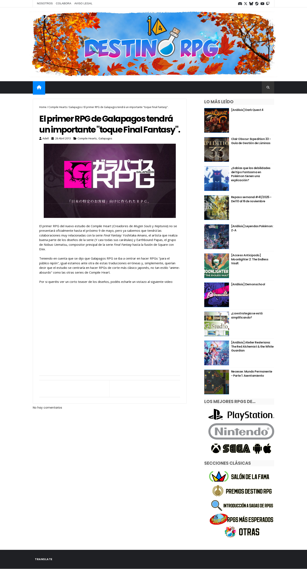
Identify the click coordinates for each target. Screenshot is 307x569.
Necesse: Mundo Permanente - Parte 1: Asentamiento (251, 373)
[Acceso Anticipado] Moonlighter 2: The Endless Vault (249, 259)
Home (42, 107)
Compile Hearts (57, 107)
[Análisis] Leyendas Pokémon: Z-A (252, 228)
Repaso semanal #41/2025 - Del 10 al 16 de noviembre (251, 199)
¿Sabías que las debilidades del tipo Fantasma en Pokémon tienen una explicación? (250, 174)
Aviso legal (83, 3)
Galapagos (75, 107)
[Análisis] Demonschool (248, 284)
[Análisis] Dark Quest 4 (247, 110)
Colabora (63, 3)
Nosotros (45, 3)
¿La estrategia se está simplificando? (247, 315)
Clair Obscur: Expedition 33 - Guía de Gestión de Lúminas (251, 141)
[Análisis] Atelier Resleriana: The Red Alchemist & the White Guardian (252, 346)
